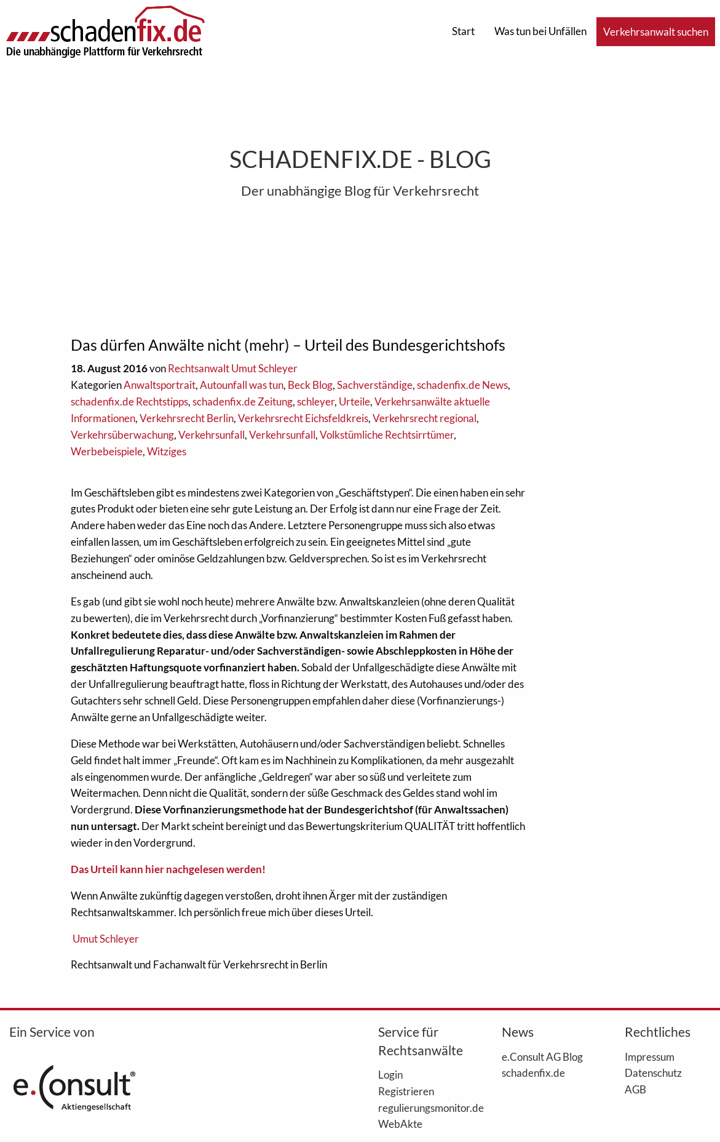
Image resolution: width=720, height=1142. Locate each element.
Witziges (166, 451)
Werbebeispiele (107, 451)
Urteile (354, 401)
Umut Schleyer (106, 938)
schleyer (315, 401)
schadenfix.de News (462, 384)
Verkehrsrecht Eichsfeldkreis (303, 418)
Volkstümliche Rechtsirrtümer (387, 434)
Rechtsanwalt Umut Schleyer (233, 368)
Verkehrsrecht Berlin (187, 418)
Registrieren (406, 1091)
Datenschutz (653, 1072)
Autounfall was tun (241, 384)
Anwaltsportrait (160, 384)
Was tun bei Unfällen (540, 31)
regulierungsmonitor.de (421, 1107)
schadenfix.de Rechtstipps (129, 401)
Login (390, 1074)
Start (463, 31)
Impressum (650, 1056)
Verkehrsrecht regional (425, 418)
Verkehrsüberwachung (122, 434)
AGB (635, 1089)
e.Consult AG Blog (542, 1056)
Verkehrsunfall (211, 434)
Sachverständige (375, 384)
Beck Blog (310, 384)
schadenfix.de (533, 1072)
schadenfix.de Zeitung (242, 401)
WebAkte (400, 1123)
